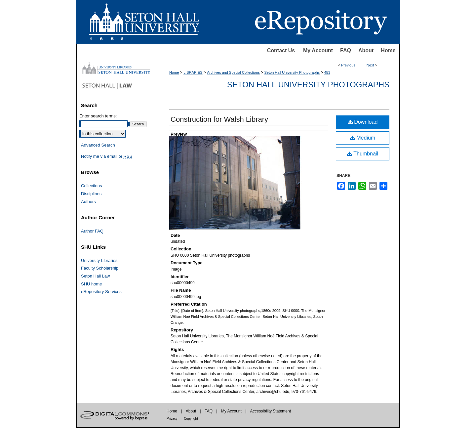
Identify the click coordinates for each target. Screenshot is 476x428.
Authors (88, 201)
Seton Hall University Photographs (292, 72)
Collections (91, 185)
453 (327, 72)
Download (363, 122)
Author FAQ (92, 231)
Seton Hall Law (95, 276)
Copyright (191, 418)
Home (388, 50)
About (366, 50)
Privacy (172, 418)
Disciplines (91, 193)
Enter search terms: (98, 115)
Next (370, 65)
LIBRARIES (192, 72)
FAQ (345, 50)
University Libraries (99, 260)
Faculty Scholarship (99, 268)
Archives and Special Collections (233, 72)
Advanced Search (98, 145)
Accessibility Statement (270, 411)
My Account (318, 50)
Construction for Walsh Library (219, 119)
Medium (362, 138)
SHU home (91, 283)
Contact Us (281, 50)
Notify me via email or (106, 156)
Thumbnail (362, 153)
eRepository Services (101, 291)
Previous (348, 65)
